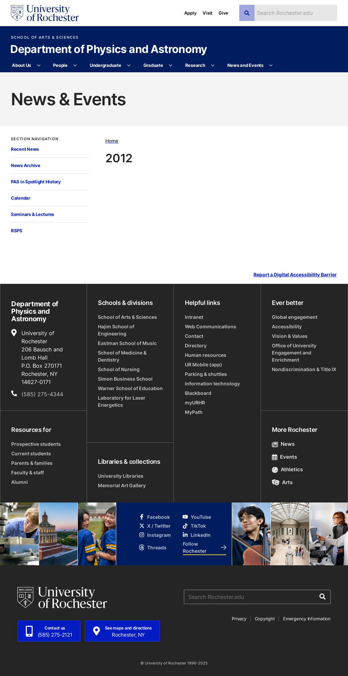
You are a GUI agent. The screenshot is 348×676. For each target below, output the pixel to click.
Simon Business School (125, 379)
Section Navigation (34, 139)
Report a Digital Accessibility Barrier (295, 275)
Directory (196, 345)
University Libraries (120, 476)
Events (284, 456)
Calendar (20, 198)
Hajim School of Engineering (116, 330)
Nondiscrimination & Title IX (304, 369)
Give (223, 13)
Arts (282, 482)
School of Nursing (119, 369)
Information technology (212, 383)
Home (111, 141)
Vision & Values (290, 336)
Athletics (287, 469)
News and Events (245, 65)
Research (195, 65)
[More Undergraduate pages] (129, 65)
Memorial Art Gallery (122, 485)
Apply (190, 13)
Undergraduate (105, 65)
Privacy (239, 619)
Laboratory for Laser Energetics (121, 401)
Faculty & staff (27, 472)
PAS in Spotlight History (36, 182)
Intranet (194, 317)
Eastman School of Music (127, 343)
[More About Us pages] (38, 65)
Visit (207, 13)
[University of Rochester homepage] (45, 13)
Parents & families (32, 463)
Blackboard (198, 393)
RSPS (16, 230)
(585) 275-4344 (42, 394)
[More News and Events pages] (271, 65)
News (283, 443)
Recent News (25, 149)
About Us (21, 65)
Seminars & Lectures (32, 214)
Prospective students (36, 444)
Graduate (153, 65)
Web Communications (210, 326)
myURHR (195, 402)
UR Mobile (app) (203, 364)
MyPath (194, 412)
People (60, 65)
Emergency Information (307, 619)
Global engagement (294, 317)
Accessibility (287, 326)
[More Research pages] (213, 65)
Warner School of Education (130, 388)
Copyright (265, 619)
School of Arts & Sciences (45, 37)
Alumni (19, 482)
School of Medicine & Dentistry (122, 356)
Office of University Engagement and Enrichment (294, 352)
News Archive (25, 165)
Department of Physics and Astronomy (108, 49)
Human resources (205, 355)
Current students (31, 453)
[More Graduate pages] (170, 65)
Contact (194, 336)
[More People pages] (75, 65)
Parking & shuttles (206, 374)
